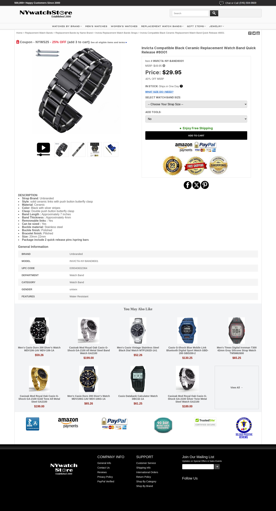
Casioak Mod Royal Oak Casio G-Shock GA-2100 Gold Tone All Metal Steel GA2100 (39, 399)
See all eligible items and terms (108, 42)
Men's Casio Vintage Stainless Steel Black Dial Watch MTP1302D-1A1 (138, 349)
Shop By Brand (144, 486)
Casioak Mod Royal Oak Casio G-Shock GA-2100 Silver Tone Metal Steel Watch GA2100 (187, 399)
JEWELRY (215, 26)
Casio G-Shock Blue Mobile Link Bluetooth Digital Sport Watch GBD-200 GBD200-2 (187, 350)
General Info (104, 463)
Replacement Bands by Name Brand (74, 32)
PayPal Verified (105, 481)
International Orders (147, 472)
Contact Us (103, 467)
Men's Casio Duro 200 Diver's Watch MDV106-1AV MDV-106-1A (39, 349)
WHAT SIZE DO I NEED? (159, 91)
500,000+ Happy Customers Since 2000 (37, 2)
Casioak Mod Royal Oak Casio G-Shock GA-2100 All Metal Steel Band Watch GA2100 (88, 350)
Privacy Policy (105, 476)
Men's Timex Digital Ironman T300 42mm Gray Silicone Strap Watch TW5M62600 (237, 350)
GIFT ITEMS (195, 26)
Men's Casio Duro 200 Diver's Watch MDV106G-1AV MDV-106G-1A (88, 397)
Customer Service (146, 463)
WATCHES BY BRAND (66, 26)
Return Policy (143, 476)
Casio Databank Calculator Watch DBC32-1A (138, 397)
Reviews (102, 472)
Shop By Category (146, 481)
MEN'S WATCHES (96, 26)
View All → (236, 387)
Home (19, 32)
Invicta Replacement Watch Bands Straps (116, 32)
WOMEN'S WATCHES (124, 26)
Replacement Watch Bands (161, 26)
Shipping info (143, 467)
